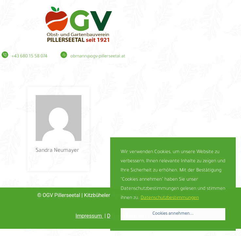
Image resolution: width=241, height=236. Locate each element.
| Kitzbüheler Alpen (84, 195)
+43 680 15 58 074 (29, 56)
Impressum (89, 216)
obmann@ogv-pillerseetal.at (97, 56)
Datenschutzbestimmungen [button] (170, 198)
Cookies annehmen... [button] (173, 214)
